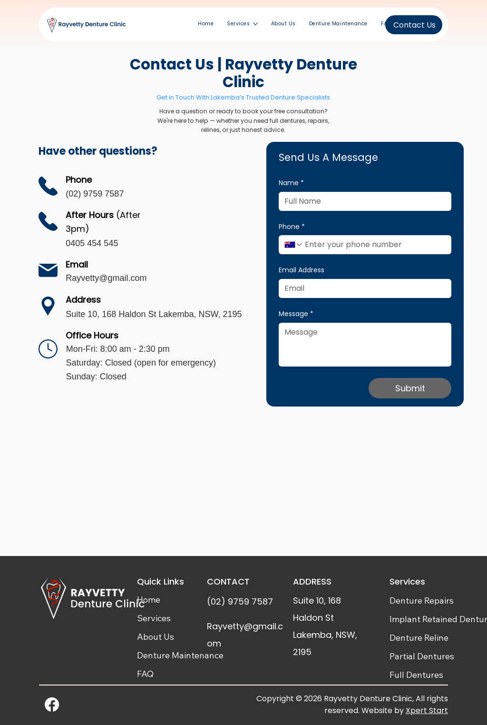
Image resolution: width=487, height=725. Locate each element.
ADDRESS (312, 581)
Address (83, 300)
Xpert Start (427, 710)
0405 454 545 (92, 243)
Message (296, 314)
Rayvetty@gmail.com (106, 278)
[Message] (365, 345)
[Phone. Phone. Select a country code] (293, 244)
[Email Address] (362, 288)
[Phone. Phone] (374, 244)
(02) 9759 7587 (95, 194)
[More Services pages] (255, 23)
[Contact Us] (413, 24)
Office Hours (92, 335)
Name (291, 183)
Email (77, 264)
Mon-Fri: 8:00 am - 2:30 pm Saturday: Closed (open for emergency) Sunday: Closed (141, 362)
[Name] (362, 201)
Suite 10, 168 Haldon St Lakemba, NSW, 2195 (154, 314)
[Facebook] (51, 704)
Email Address (301, 270)
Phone (292, 227)
